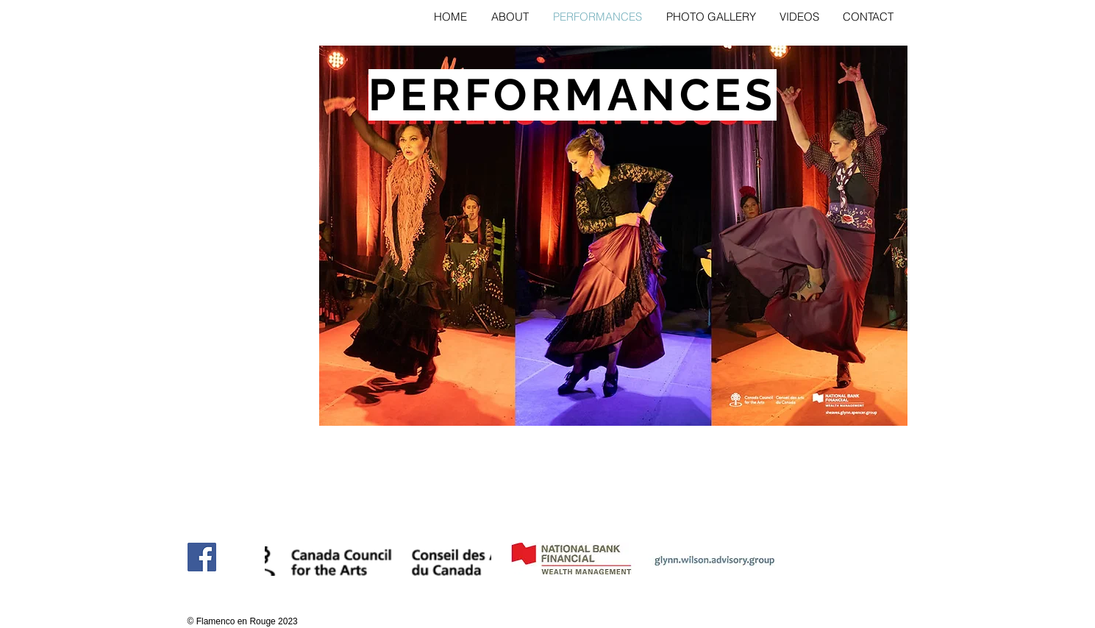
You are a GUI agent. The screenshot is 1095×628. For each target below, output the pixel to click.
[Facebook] (202, 557)
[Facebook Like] (216, 588)
